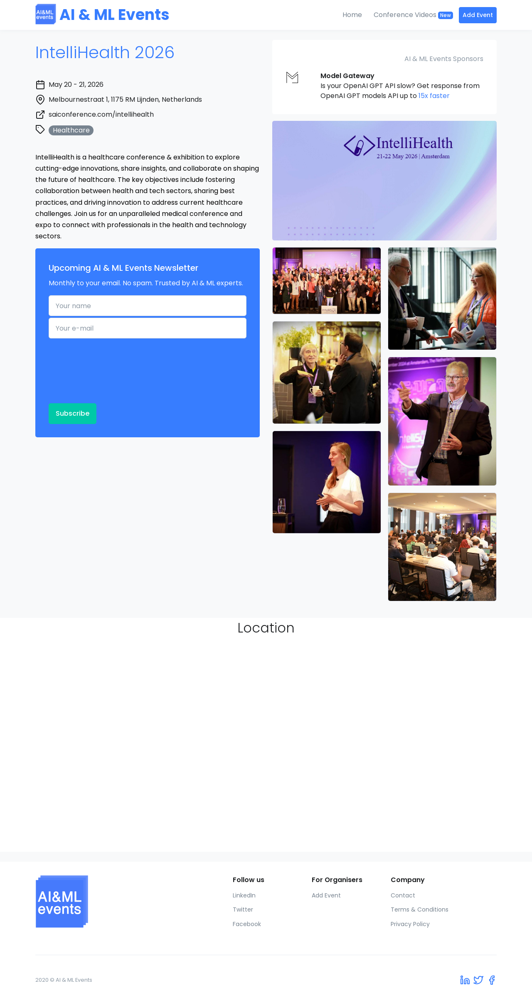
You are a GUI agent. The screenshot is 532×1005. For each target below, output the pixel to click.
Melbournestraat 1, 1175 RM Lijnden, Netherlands (125, 99)
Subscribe (72, 413)
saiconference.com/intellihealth (101, 114)
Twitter (243, 909)
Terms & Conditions (419, 909)
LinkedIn (244, 895)
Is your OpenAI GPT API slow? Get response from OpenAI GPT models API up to (400, 85)
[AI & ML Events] (88, 901)
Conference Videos (413, 15)
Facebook (247, 924)
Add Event (478, 15)
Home (352, 15)
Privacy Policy (410, 924)
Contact (403, 895)
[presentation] (83, 370)
